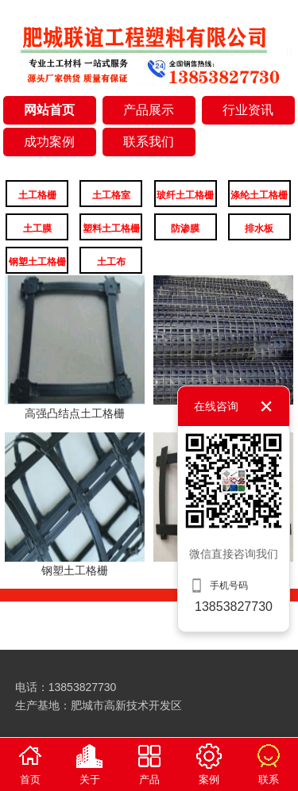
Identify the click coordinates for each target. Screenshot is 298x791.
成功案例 (49, 141)
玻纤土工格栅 (185, 195)
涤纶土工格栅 (259, 195)
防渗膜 (185, 228)
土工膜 (37, 228)
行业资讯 (248, 110)
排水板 (259, 228)
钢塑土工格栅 (37, 261)
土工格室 (111, 195)
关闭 (266, 406)
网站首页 (49, 110)
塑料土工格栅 (111, 228)
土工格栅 (37, 195)
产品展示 (148, 110)
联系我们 (148, 141)
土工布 (111, 261)
